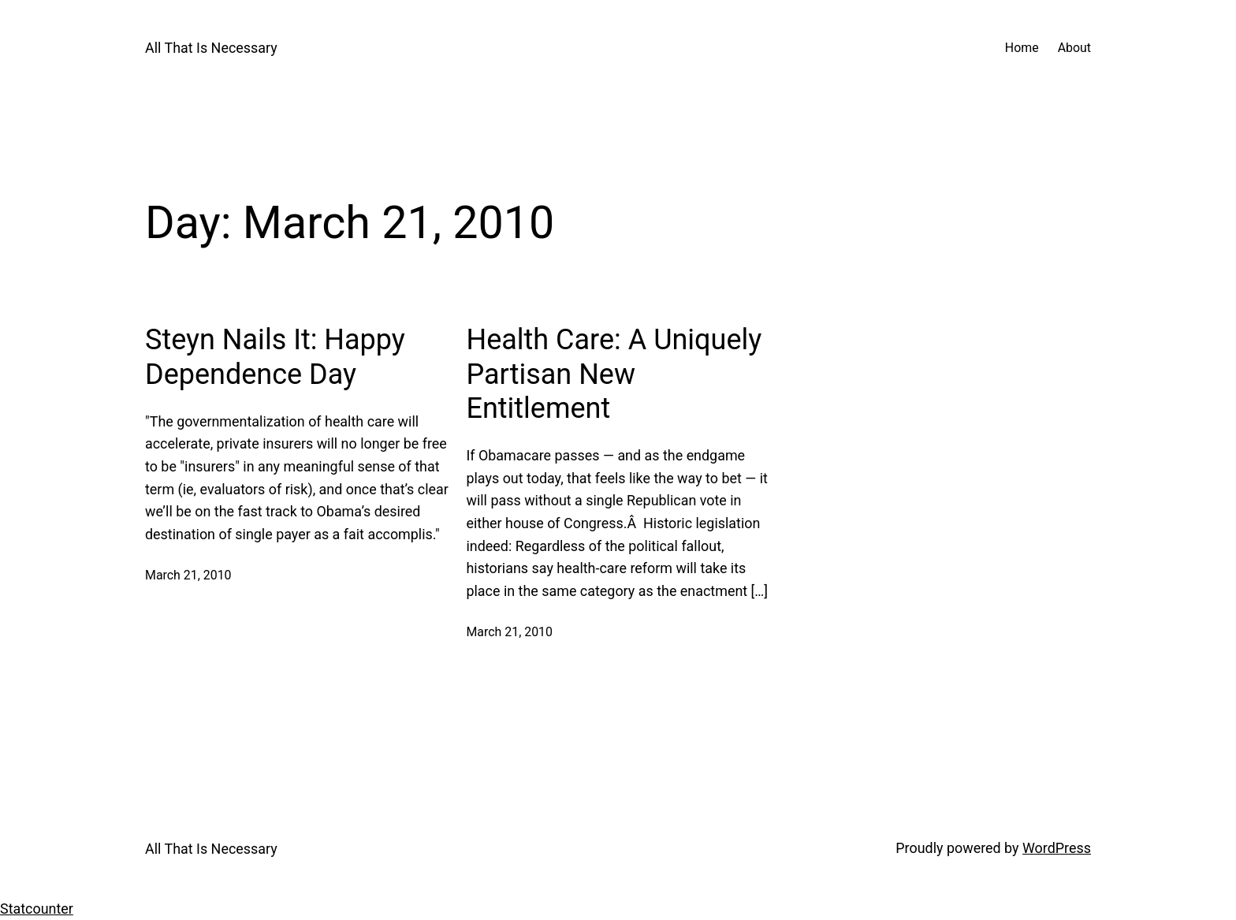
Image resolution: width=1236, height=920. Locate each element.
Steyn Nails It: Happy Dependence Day (275, 356)
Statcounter (36, 908)
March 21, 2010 (188, 575)
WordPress (1056, 848)
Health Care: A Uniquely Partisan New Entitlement (613, 373)
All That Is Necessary (211, 47)
